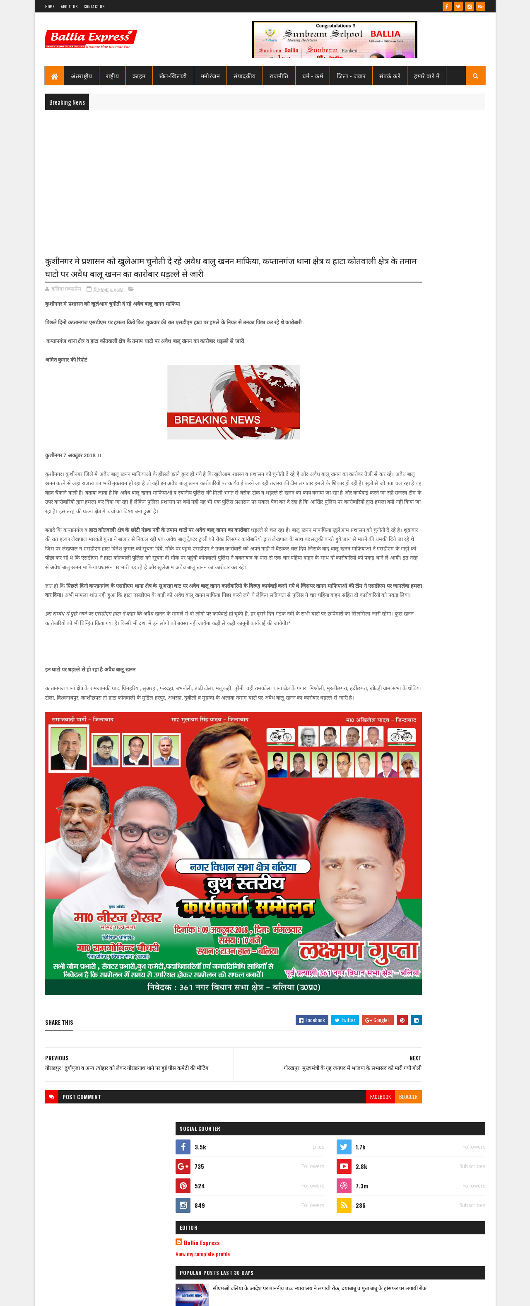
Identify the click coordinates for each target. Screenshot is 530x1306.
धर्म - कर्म (312, 75)
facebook (297, 1101)
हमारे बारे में (427, 75)
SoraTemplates (75, 1294)
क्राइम (139, 75)
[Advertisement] (265, 176)
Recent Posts (385, 566)
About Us (69, 6)
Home (50, 6)
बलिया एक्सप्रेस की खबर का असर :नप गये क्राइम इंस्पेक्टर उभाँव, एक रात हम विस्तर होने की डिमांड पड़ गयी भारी (437, 999)
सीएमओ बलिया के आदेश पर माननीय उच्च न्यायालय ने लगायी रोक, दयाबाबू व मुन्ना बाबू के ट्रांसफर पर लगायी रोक (434, 427)
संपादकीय (245, 75)
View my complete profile (380, 384)
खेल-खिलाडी (173, 75)
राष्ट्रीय (112, 75)
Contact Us (94, 6)
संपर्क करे (390, 75)
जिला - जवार (351, 75)
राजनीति (279, 75)
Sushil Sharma (132, 1294)
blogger (325, 1101)
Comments (452, 566)
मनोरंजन (210, 75)
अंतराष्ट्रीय (82, 75)
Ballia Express (379, 373)
